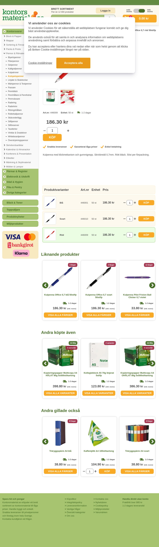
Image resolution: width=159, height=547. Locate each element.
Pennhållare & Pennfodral (19, 95)
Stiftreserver (13, 125)
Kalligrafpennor (15, 68)
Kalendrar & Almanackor (18, 149)
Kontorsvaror (14, 31)
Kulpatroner (13, 72)
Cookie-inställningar (40, 63)
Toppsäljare (13, 209)
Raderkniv (12, 106)
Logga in (105, 10)
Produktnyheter (15, 216)
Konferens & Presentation (18, 153)
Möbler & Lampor (14, 166)
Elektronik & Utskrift (18, 176)
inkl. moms (149, 11)
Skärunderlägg (14, 117)
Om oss (70, 515)
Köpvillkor (71, 499)
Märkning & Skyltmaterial (18, 162)
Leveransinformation (77, 505)
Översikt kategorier (76, 512)
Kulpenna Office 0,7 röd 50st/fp (139, 30)
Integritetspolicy (74, 502)
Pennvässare (14, 99)
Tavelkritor (12, 129)
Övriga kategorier (16, 192)
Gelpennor (13, 65)
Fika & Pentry (14, 187)
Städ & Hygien (15, 182)
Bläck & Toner (15, 202)
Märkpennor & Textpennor (20, 84)
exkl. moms (128, 11)
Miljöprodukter (15, 223)
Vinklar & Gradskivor (17, 133)
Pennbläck (13, 91)
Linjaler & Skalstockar (18, 80)
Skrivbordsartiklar (14, 145)
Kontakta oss (101, 499)
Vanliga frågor (73, 509)
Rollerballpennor (15, 114)
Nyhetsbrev (101, 502)
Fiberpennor (13, 61)
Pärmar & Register (17, 171)
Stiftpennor (13, 121)
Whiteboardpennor (16, 136)
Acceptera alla (73, 63)
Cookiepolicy (101, 505)
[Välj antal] (52, 130)
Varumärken (101, 512)
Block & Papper (14, 36)
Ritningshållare (15, 110)
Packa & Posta (13, 49)
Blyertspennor (14, 57)
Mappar (10, 40)
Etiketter (10, 158)
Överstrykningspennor (18, 140)
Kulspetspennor (16, 76)
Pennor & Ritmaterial (16, 53)
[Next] (152, 285)
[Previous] (45, 285)
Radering (12, 102)
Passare (12, 87)
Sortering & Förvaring (16, 45)
